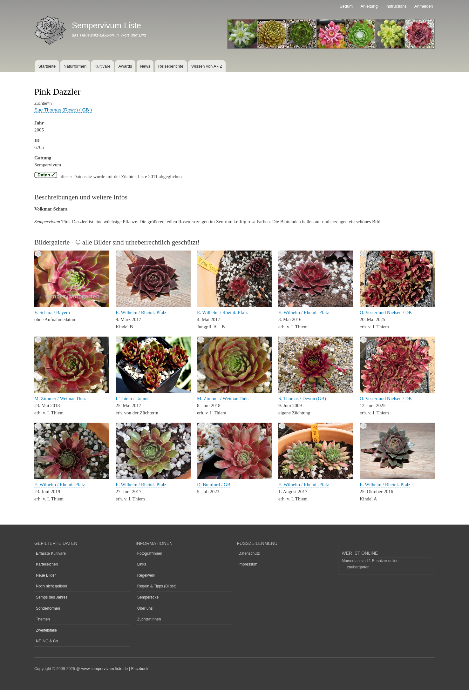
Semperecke (148, 597)
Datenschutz (249, 553)
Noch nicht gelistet (51, 586)
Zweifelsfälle (46, 630)
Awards (125, 66)
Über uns (145, 608)
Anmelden (423, 6)
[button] (71, 305)
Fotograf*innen (149, 553)
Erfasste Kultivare (51, 553)
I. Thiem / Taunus (132, 398)
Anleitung (369, 6)
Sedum (346, 6)
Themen (43, 619)
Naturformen (75, 66)
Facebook (139, 669)
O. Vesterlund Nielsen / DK (386, 312)
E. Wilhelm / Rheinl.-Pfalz (141, 312)
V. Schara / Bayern (52, 312)
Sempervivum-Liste (106, 25)
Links (141, 564)
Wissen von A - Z (206, 66)
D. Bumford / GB (213, 484)
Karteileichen (47, 564)
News (145, 66)
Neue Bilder (46, 575)
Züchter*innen (149, 619)
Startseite (47, 66)
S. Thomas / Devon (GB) (302, 398)
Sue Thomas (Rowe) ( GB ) (63, 109)
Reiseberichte (171, 66)
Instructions (395, 6)
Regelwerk (146, 575)
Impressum (248, 564)
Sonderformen (48, 608)
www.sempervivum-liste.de (104, 669)
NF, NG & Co (47, 641)
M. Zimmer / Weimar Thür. (60, 398)
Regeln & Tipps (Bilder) (156, 586)
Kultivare (102, 66)
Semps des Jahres (51, 597)
